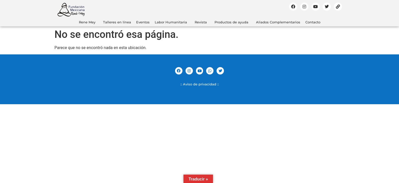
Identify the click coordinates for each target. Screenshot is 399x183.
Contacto (312, 22)
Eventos (143, 22)
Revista (201, 22)
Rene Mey (87, 22)
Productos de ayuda (231, 22)
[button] (88, 22)
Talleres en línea (117, 22)
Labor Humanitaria (171, 22)
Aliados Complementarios (278, 22)
